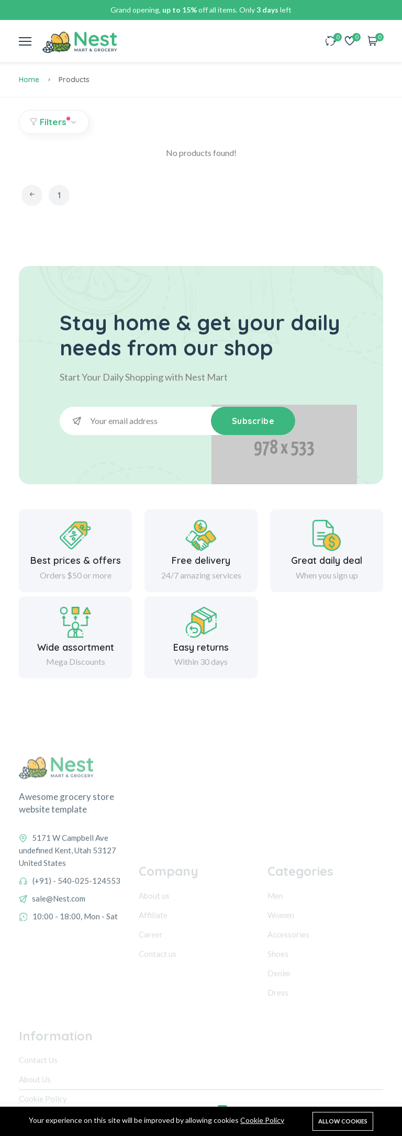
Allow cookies (342, 1121)
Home (29, 79)
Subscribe (253, 421)
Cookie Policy (262, 1120)
